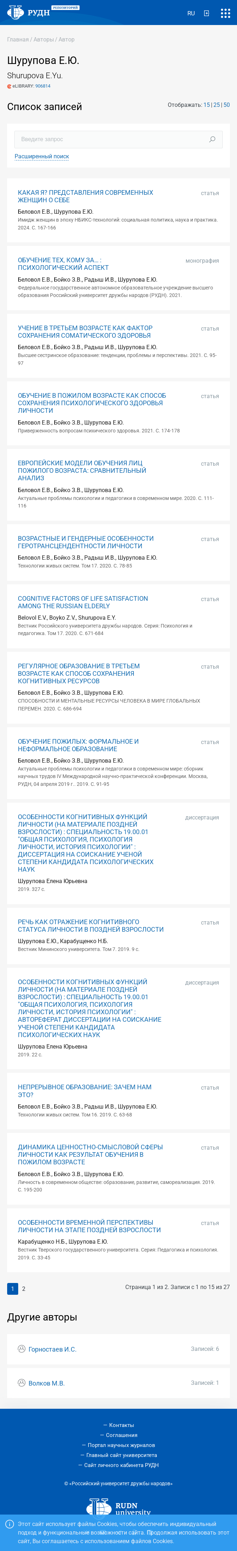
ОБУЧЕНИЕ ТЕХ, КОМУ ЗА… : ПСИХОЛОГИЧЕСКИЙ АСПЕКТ (63, 264)
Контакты (121, 1425)
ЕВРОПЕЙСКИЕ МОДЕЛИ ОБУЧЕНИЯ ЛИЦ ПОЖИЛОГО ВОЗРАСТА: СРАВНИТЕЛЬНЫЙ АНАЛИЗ (82, 471)
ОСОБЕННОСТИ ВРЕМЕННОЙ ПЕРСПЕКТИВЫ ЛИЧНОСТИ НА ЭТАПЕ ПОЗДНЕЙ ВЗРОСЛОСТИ (89, 1226)
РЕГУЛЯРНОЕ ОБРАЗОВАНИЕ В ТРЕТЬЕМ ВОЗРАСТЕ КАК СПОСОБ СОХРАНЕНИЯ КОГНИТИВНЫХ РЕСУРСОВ (79, 674)
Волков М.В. (47, 1383)
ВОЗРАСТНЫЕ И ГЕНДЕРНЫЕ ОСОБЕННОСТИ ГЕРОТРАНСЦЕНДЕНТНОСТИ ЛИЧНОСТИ (86, 542)
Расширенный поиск (42, 156)
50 (226, 104)
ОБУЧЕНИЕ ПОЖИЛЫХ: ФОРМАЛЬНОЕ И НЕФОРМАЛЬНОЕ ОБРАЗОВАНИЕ (78, 745)
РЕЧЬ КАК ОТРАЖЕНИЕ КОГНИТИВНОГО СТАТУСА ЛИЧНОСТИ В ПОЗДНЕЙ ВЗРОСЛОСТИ (91, 925)
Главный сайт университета (121, 1455)
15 (206, 104)
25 (216, 104)
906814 (42, 86)
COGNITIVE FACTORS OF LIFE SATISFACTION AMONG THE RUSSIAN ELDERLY (83, 602)
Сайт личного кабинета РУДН (121, 1465)
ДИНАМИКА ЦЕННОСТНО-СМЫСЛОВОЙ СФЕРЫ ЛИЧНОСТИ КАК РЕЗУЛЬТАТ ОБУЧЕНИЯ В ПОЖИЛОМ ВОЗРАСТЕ (90, 1155)
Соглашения (121, 1435)
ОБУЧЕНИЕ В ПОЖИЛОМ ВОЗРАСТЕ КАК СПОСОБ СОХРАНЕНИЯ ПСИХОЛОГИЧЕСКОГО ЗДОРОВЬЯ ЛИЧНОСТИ (92, 403)
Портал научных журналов (121, 1445)
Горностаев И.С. (53, 1349)
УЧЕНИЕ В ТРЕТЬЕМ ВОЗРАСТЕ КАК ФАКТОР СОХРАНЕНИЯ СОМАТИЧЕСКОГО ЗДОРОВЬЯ (85, 331)
